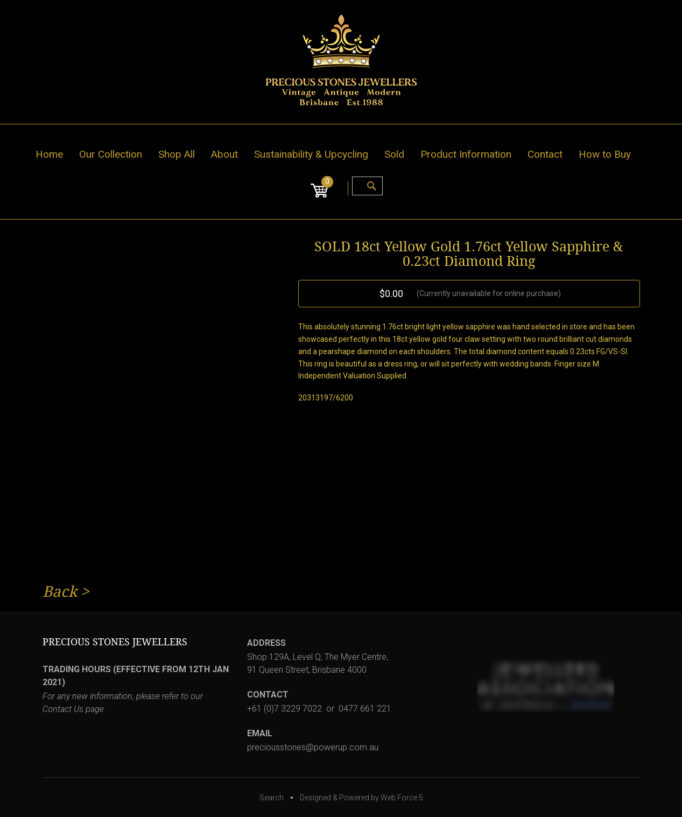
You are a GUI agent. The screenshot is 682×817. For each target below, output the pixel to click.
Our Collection (110, 154)
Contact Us (63, 709)
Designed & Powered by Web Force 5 (361, 797)
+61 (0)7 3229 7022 (284, 708)
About (224, 154)
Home (49, 154)
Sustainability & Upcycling (311, 154)
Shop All (176, 154)
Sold (394, 154)
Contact (545, 154)
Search (271, 797)
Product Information (465, 154)
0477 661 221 (365, 708)
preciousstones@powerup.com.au (312, 747)
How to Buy (605, 154)
